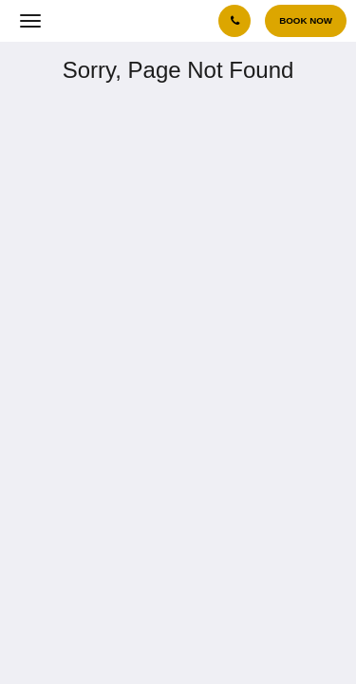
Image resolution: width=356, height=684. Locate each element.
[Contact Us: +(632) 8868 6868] (234, 21)
